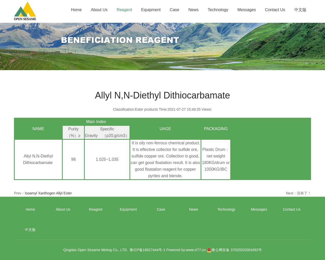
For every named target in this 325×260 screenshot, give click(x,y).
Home (76, 10)
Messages (246, 10)
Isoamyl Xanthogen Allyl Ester (48, 193)
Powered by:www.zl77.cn (186, 250)
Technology (218, 10)
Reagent (124, 10)
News (193, 10)
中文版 (300, 10)
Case (174, 10)
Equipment (151, 10)
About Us (99, 10)
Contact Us (275, 10)
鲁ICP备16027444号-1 (147, 250)
